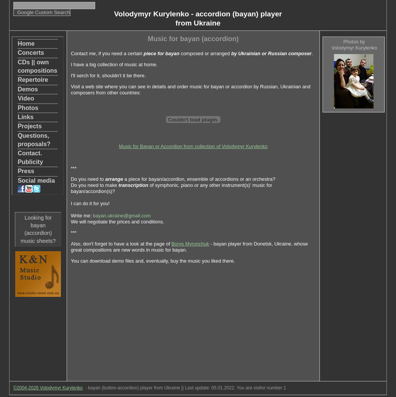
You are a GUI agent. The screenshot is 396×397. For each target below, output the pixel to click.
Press (26, 171)
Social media (36, 185)
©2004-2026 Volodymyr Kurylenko (48, 388)
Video (26, 98)
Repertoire (33, 80)
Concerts (31, 52)
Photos (28, 108)
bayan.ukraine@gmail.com (122, 215)
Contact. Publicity (30, 157)
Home (26, 43)
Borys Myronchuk (190, 244)
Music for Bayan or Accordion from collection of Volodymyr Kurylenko (193, 146)
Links (26, 117)
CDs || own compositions (37, 66)
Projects (30, 126)
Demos (28, 89)
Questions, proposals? (34, 139)
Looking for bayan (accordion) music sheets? (38, 229)
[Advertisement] (353, 232)
